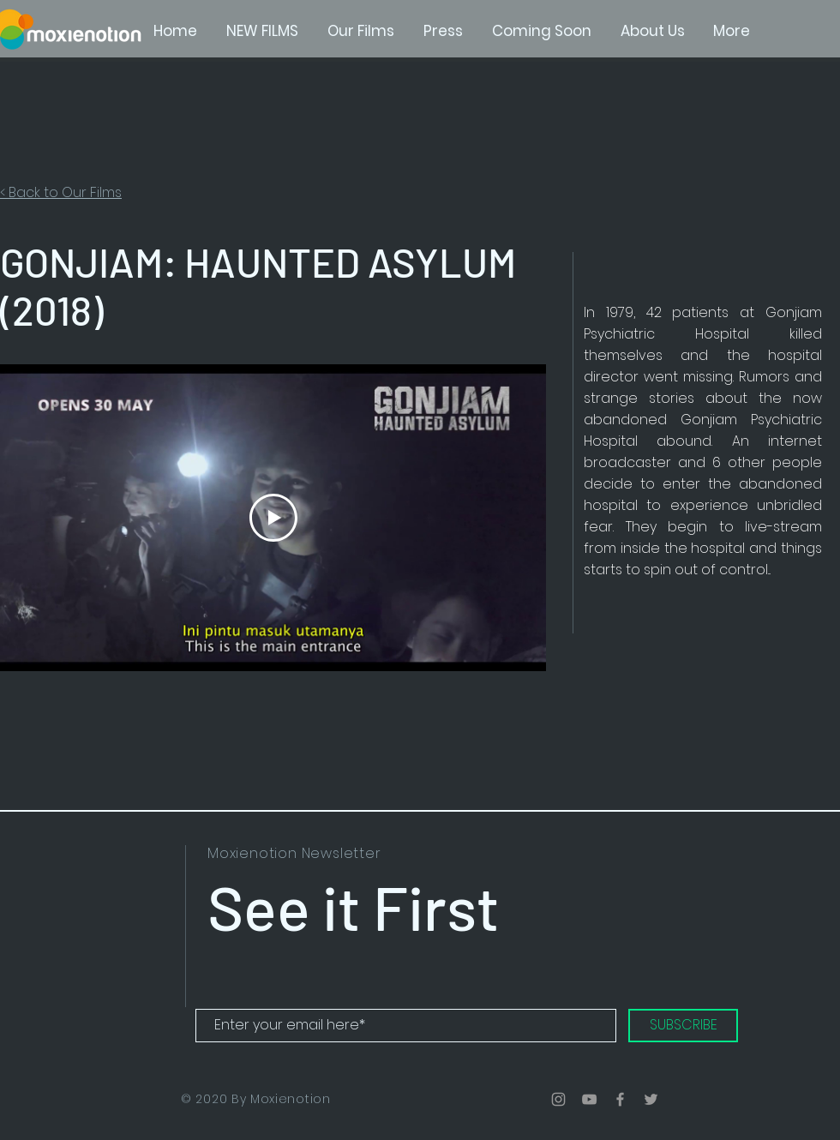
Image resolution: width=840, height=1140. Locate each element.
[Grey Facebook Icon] (620, 1099)
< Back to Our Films (61, 192)
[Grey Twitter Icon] (651, 1099)
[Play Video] (273, 518)
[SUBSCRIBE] (683, 1025)
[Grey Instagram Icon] (558, 1099)
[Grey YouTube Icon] (589, 1099)
